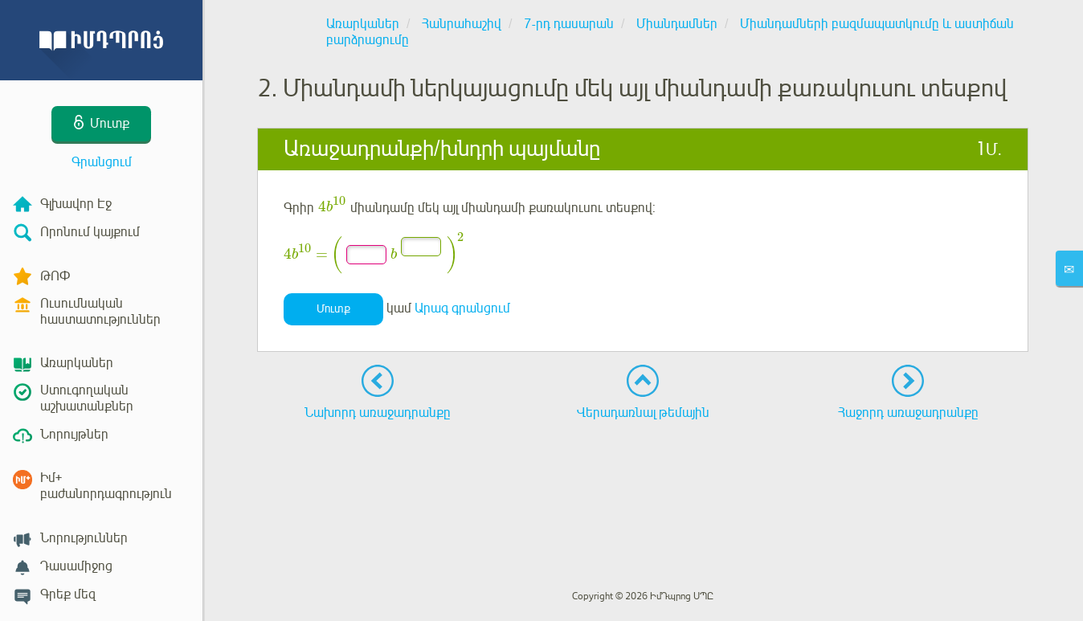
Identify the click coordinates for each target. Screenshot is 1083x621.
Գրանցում (102, 162)
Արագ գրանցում (462, 308)
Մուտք (333, 309)
